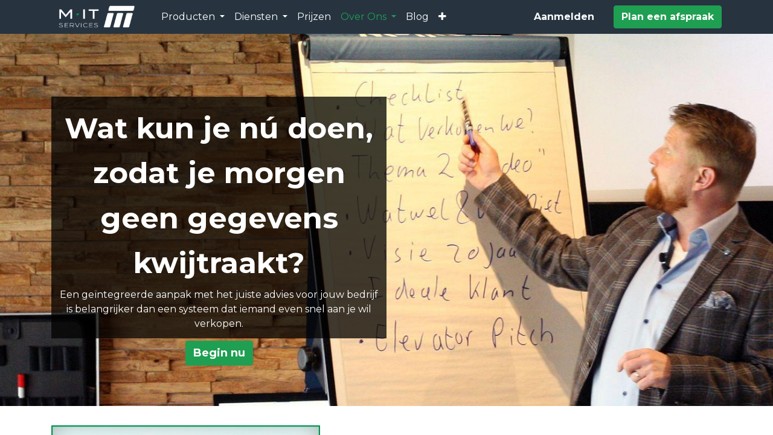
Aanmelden (564, 16)
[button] (442, 17)
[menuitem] (314, 17)
